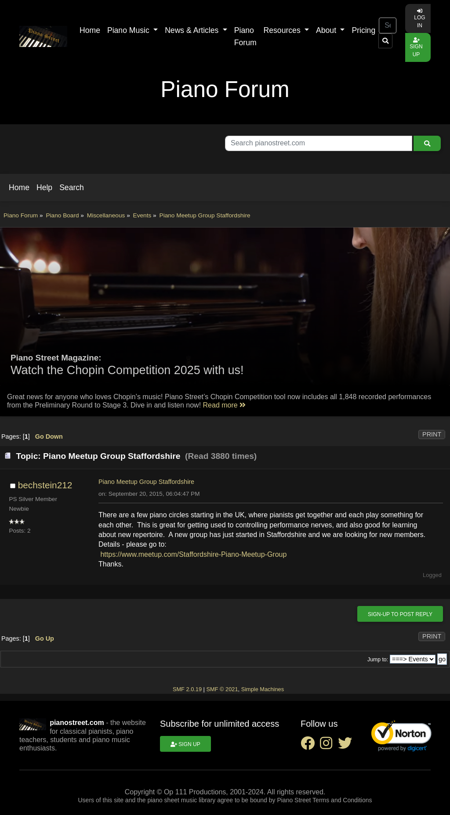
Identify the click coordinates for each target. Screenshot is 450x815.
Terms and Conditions (342, 800)
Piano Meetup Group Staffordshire (146, 481)
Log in (419, 18)
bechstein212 (45, 485)
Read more (224, 405)
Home (90, 30)
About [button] (327, 30)
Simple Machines (262, 689)
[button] (19, 187)
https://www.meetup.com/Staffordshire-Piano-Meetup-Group (193, 554)
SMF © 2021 (222, 689)
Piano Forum (245, 36)
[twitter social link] (347, 746)
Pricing (363, 30)
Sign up (416, 47)
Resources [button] (283, 30)
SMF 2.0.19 (187, 689)
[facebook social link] (310, 746)
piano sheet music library (181, 800)
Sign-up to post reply (400, 614)
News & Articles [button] (193, 30)
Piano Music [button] (129, 30)
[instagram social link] (329, 746)
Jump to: (377, 659)
